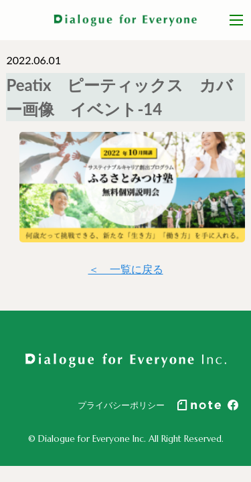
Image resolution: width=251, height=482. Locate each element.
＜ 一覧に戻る (125, 268)
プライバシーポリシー (121, 405)
